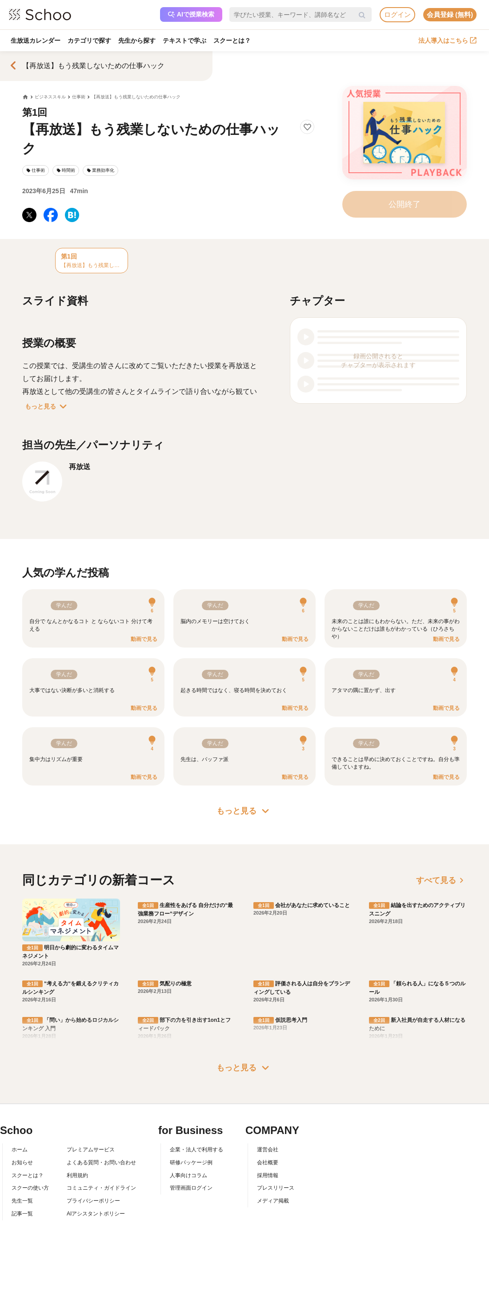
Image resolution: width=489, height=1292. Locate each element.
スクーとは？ (232, 40)
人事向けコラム (188, 1175)
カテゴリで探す (89, 40)
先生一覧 (22, 1201)
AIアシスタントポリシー (96, 1214)
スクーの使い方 (30, 1188)
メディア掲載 (273, 1201)
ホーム (20, 1149)
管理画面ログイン (191, 1188)
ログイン (397, 14)
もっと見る (47, 406)
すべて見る (441, 880)
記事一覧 (22, 1214)
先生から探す (137, 40)
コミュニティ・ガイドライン (101, 1188)
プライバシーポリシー (93, 1201)
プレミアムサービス (91, 1149)
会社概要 (267, 1162)
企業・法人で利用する (196, 1149)
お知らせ (22, 1162)
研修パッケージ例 (191, 1162)
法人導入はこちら (447, 40)
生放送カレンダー (35, 40)
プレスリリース (275, 1188)
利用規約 (77, 1175)
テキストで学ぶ (184, 40)
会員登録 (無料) (450, 14)
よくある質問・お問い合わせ (101, 1162)
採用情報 (267, 1175)
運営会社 (267, 1149)
